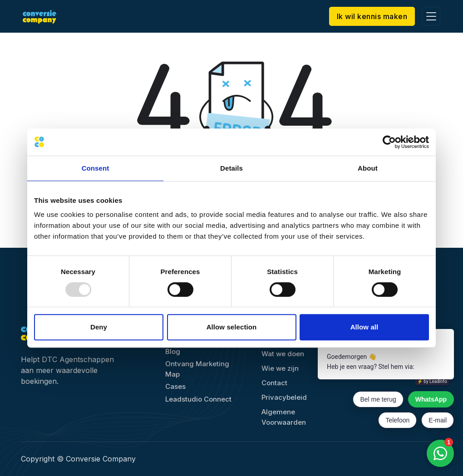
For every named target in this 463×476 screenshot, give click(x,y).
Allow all (364, 327)
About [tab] (368, 168)
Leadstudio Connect (198, 399)
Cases (175, 386)
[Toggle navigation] (429, 16)
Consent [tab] (95, 168)
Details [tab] (231, 168)
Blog (172, 351)
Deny (98, 327)
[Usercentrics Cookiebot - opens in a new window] (389, 142)
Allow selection (232, 327)
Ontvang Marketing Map (197, 368)
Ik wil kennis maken (370, 16)
